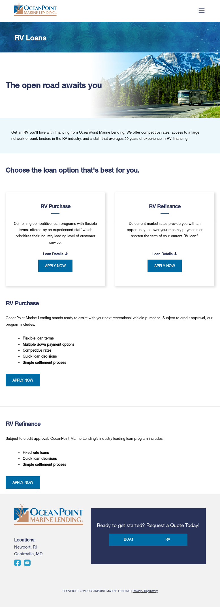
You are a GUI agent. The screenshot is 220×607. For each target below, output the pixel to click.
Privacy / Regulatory (145, 591)
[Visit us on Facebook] (17, 565)
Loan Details (53, 254)
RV (167, 539)
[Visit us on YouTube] (27, 565)
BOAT (129, 539)
